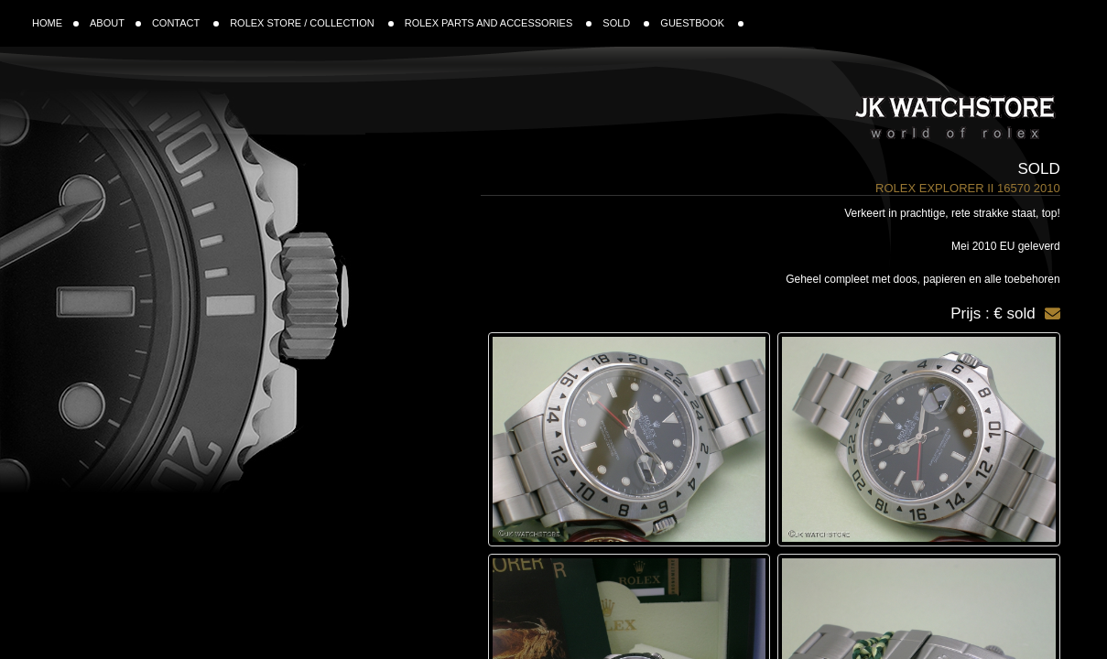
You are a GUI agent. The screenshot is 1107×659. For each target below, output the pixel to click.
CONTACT (185, 22)
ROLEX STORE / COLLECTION (312, 22)
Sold (1038, 169)
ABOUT (115, 22)
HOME (55, 22)
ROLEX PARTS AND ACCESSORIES (498, 22)
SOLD (625, 22)
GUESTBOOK (701, 22)
